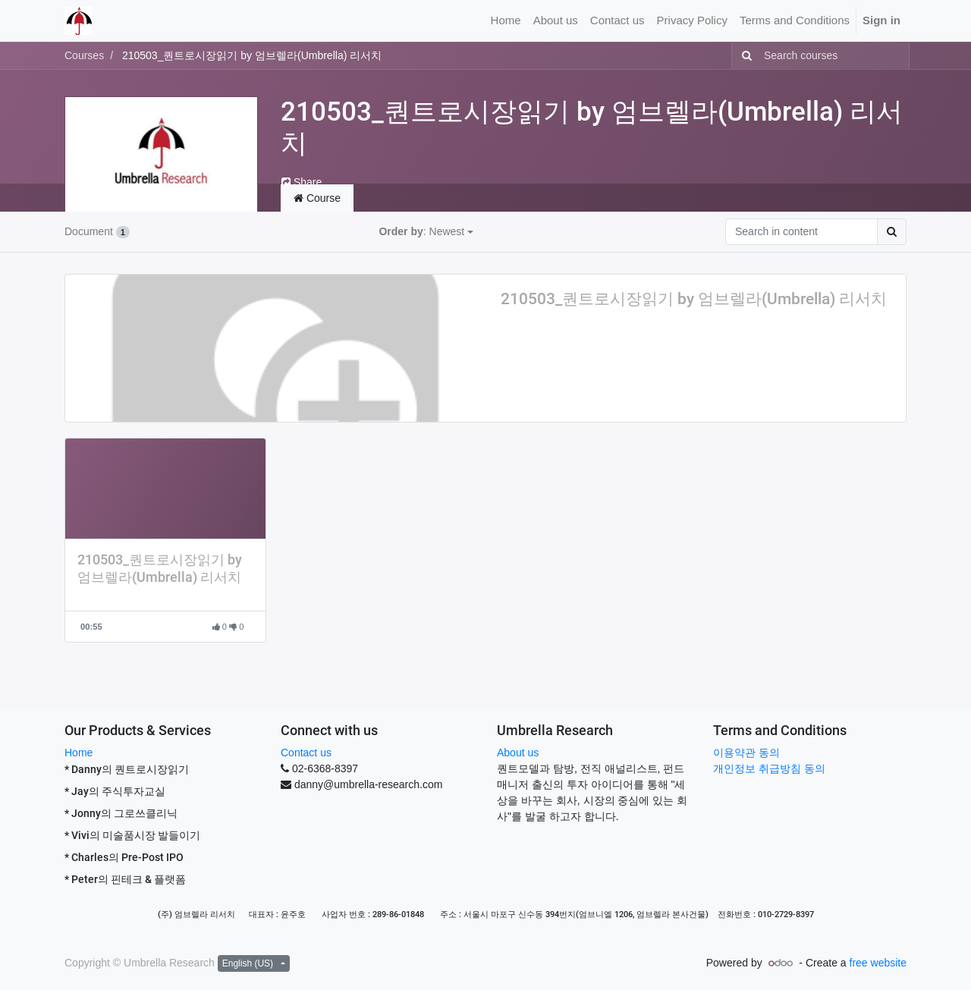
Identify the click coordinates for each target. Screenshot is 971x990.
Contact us (306, 752)
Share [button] (301, 182)
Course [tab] (317, 198)
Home (78, 752)
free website (878, 963)
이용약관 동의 (746, 752)
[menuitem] (506, 21)
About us (518, 752)
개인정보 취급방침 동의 (769, 768)
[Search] (744, 55)
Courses (84, 55)
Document (97, 231)
